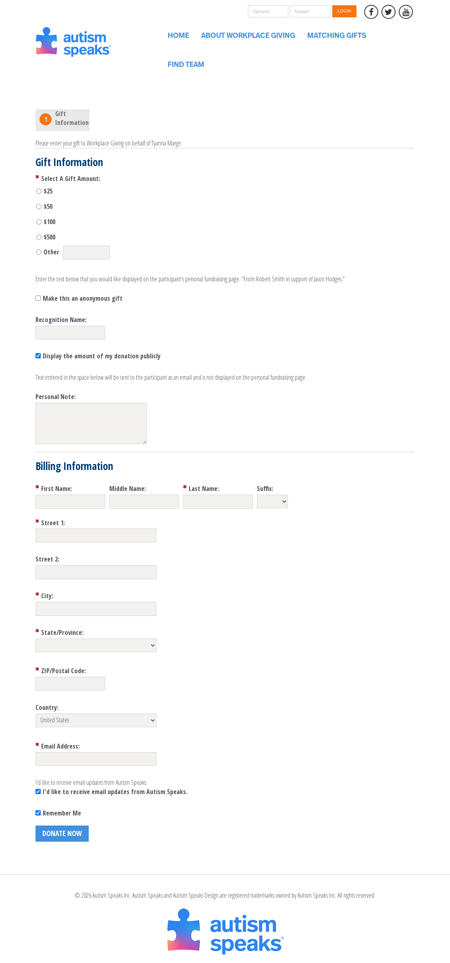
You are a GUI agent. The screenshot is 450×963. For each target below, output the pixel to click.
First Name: (56, 488)
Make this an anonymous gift (83, 298)
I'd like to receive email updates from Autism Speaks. (115, 791)
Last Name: (204, 488)
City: (47, 595)
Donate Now (62, 833)
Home (178, 36)
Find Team (186, 65)
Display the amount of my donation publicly (101, 356)
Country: (46, 707)
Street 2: (47, 559)
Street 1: (53, 522)
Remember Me (62, 813)
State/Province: (62, 632)
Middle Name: (127, 488)
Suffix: (265, 488)
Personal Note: (55, 396)
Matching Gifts (337, 36)
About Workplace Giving (248, 36)
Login (344, 10)
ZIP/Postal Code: (63, 670)
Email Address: (60, 746)
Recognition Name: (61, 319)
